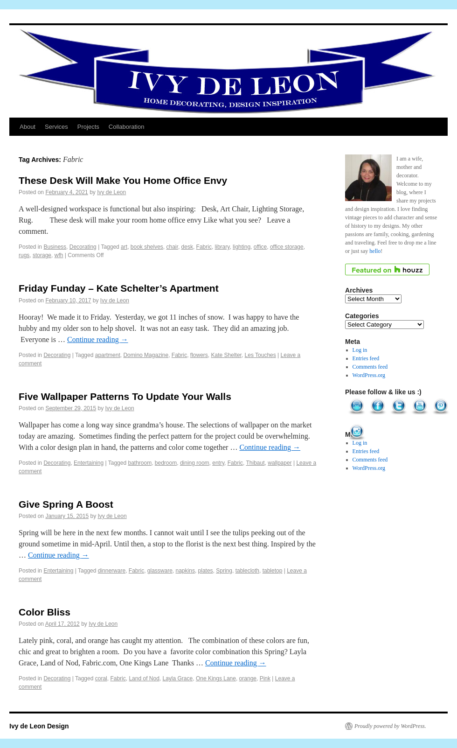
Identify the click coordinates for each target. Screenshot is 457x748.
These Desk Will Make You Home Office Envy (123, 180)
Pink (265, 678)
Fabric (204, 247)
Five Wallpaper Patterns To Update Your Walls (125, 396)
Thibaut (255, 463)
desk (187, 247)
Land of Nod (144, 678)
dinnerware (111, 570)
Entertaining (89, 463)
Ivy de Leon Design (39, 726)
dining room (194, 463)
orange (247, 678)
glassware (160, 570)
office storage (287, 247)
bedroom (166, 463)
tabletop (273, 570)
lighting (241, 247)
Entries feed (366, 358)
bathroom (140, 463)
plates (205, 570)
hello (375, 251)
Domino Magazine (145, 355)
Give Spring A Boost (66, 504)
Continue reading (97, 339)
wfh (59, 255)
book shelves (147, 247)
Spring (224, 570)
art (124, 247)
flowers (199, 355)
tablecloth (247, 570)
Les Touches (260, 355)
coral (101, 678)
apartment (107, 355)
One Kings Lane (216, 678)
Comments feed (370, 367)
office (260, 247)
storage (42, 255)
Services (56, 126)
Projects (88, 126)
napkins (185, 570)
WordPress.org (369, 375)
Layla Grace (178, 678)
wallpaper (279, 463)
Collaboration (127, 126)
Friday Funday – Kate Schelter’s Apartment (119, 288)
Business (54, 247)
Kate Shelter (226, 355)
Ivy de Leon (111, 192)
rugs (24, 255)
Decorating (83, 247)
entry (218, 463)
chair (172, 247)
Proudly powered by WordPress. (390, 726)
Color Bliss (44, 612)
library (222, 247)
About (27, 126)
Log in (360, 350)
